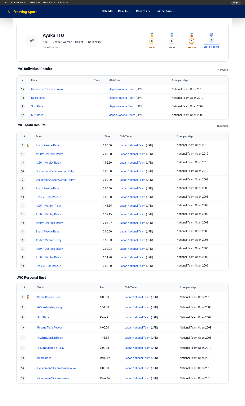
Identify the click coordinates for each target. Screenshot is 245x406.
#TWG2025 (35, 3)
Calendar (108, 11)
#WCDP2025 (49, 3)
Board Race (38, 97)
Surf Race (37, 106)
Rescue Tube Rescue (48, 197)
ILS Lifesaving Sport (21, 12)
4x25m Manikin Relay (48, 205)
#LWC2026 (63, 3)
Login (235, 3)
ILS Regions (19, 2)
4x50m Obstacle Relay (49, 154)
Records (143, 11)
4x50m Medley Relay (48, 162)
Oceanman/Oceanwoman (47, 89)
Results (124, 11)
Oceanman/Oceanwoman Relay (55, 171)
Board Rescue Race (47, 145)
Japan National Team (122, 89)
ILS (6, 3)
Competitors (165, 11)
